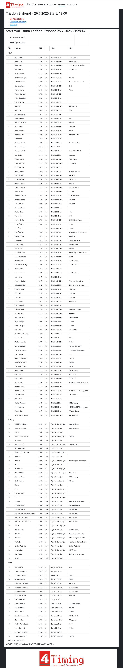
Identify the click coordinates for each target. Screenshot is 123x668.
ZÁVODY (41, 4)
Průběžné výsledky (18, 21)
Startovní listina (17, 19)
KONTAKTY (72, 4)
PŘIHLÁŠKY (31, 4)
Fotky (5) (13, 24)
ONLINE (61, 4)
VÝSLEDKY (51, 4)
